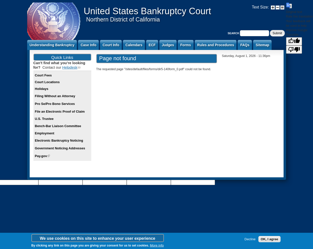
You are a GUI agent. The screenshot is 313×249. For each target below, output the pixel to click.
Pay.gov (42, 156)
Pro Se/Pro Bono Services (55, 104)
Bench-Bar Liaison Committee (58, 126)
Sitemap (262, 45)
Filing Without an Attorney (55, 96)
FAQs (244, 45)
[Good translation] (294, 41)
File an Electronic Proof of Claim (60, 111)
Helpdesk (71, 67)
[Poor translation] (294, 49)
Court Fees (43, 75)
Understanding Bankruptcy (52, 45)
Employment (44, 133)
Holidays (41, 89)
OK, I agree (269, 239)
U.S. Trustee (44, 119)
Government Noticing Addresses (60, 148)
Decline (249, 239)
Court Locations (47, 82)
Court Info (111, 45)
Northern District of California (123, 19)
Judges (168, 45)
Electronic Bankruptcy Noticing (59, 140)
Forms (185, 45)
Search (234, 33)
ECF (152, 45)
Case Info (88, 45)
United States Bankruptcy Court (147, 11)
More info (157, 245)
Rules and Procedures (215, 45)
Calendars (133, 45)
